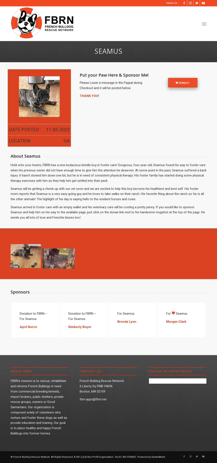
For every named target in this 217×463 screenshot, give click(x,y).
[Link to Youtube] (203, 3)
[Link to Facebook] (184, 3)
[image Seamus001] (27, 255)
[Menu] (204, 24)
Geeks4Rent (158, 457)
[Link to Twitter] (197, 3)
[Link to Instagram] (190, 3)
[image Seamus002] (60, 255)
